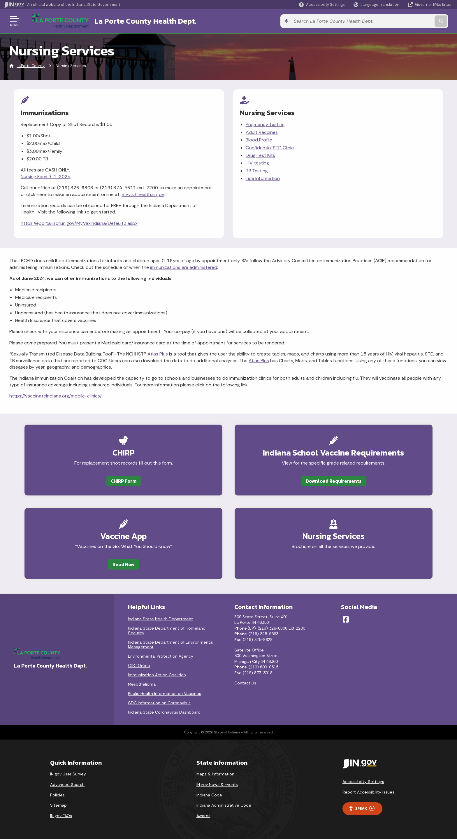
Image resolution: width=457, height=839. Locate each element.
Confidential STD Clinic (270, 147)
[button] (322, 4)
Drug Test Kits (260, 155)
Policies (57, 794)
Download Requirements (340, 479)
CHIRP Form (117, 479)
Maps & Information (215, 773)
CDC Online (139, 665)
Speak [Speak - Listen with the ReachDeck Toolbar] (361, 808)
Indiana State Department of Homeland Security (166, 630)
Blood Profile (259, 139)
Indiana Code (209, 794)
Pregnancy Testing (265, 124)
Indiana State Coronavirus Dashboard (164, 711)
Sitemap (58, 804)
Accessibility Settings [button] (363, 781)
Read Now (117, 563)
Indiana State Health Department (160, 618)
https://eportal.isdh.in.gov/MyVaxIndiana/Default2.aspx (79, 223)
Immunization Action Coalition (157, 674)
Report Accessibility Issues (368, 791)
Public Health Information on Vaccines (164, 693)
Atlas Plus (158, 353)
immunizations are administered (183, 266)
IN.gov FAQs (61, 815)
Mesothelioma (142, 683)
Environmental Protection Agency (160, 655)
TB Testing (257, 170)
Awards (203, 815)
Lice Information (263, 178)
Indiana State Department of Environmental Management (170, 644)
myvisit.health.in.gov (143, 194)
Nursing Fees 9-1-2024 (46, 176)
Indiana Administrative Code (223, 804)
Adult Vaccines (262, 132)
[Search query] (400, 21)
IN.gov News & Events (217, 784)
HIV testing (257, 162)
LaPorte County (31, 65)
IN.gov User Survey (68, 773)
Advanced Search (67, 784)
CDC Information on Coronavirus (159, 702)
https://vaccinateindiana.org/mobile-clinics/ (55, 395)
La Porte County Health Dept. (139, 20)
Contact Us (245, 682)
